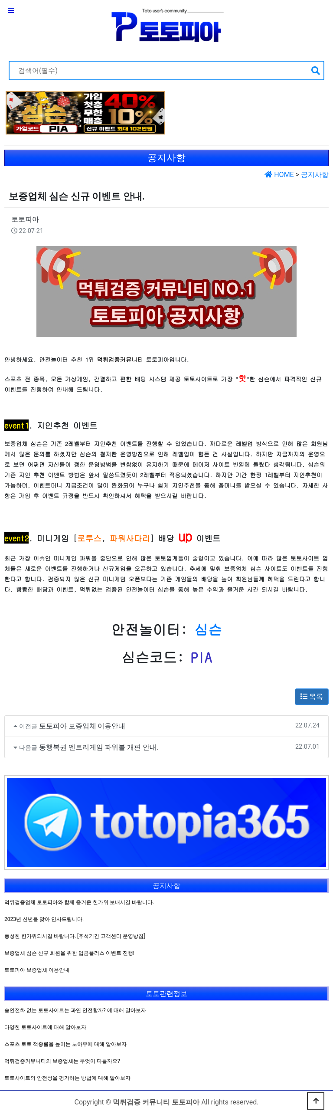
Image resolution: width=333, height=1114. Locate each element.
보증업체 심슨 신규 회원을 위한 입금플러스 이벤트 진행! (69, 953)
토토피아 (25, 219)
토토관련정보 (166, 993)
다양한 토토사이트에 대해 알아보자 (45, 1027)
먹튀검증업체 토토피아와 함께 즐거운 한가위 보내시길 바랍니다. (79, 902)
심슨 (208, 629)
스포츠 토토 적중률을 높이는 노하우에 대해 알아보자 (65, 1044)
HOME (279, 174)
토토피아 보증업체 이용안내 (82, 726)
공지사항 (315, 174)
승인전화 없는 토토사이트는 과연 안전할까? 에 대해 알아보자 (75, 1010)
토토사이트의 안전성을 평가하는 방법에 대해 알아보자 (67, 1078)
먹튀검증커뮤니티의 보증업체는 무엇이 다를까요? (62, 1061)
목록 (311, 696)
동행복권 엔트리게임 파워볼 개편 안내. (99, 747)
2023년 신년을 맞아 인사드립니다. (44, 919)
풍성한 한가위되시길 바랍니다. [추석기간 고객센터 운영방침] (74, 936)
